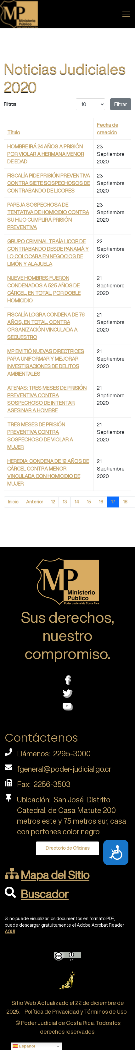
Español (24, 1046)
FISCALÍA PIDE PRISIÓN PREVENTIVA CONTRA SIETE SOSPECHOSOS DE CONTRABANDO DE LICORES (48, 183)
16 (101, 502)
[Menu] (126, 14)
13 (65, 502)
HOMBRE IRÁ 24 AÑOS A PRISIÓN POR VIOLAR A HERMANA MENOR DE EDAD (45, 154)
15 (89, 502)
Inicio (13, 502)
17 (113, 502)
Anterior (34, 502)
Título (13, 132)
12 (53, 502)
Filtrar (120, 104)
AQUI (10, 931)
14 (77, 502)
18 (125, 502)
